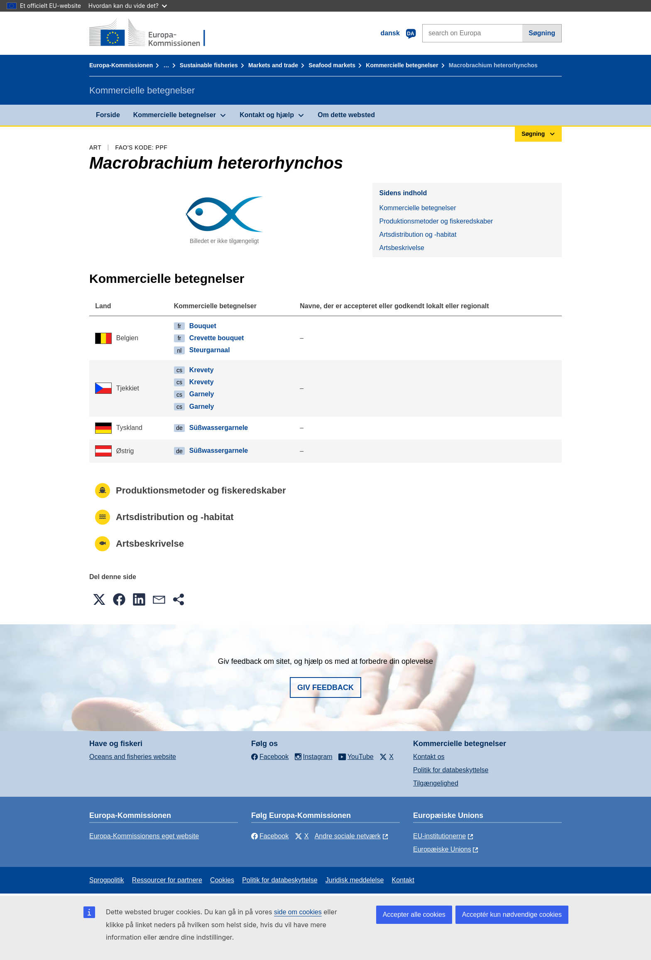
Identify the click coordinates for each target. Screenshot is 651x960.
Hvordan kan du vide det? (127, 5)
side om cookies (298, 912)
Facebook (270, 836)
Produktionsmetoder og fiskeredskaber (436, 221)
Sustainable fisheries (209, 65)
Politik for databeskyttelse (450, 769)
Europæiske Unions (442, 849)
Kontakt (403, 880)
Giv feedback (325, 687)
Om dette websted (346, 114)
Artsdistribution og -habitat (417, 234)
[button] (99, 599)
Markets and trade (273, 65)
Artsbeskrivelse (401, 247)
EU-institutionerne (439, 836)
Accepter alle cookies (414, 914)
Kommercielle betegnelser (402, 65)
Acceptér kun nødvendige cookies (512, 914)
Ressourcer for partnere (167, 880)
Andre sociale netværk (348, 836)
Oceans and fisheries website (132, 756)
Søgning (542, 33)
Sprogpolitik (106, 880)
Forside (108, 114)
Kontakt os (429, 756)
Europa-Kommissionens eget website (144, 836)
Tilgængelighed (435, 783)
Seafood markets (331, 65)
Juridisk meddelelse (355, 880)
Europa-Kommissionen (121, 65)
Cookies (222, 880)
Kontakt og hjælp (267, 114)
